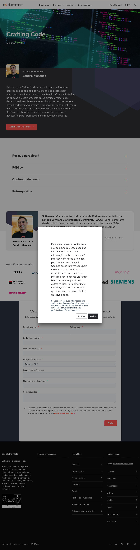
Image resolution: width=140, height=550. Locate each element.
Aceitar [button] (93, 316)
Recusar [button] (81, 316)
